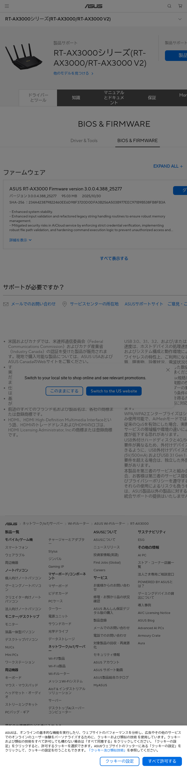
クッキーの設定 (119, 761)
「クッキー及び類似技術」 (107, 750)
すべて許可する (162, 761)
